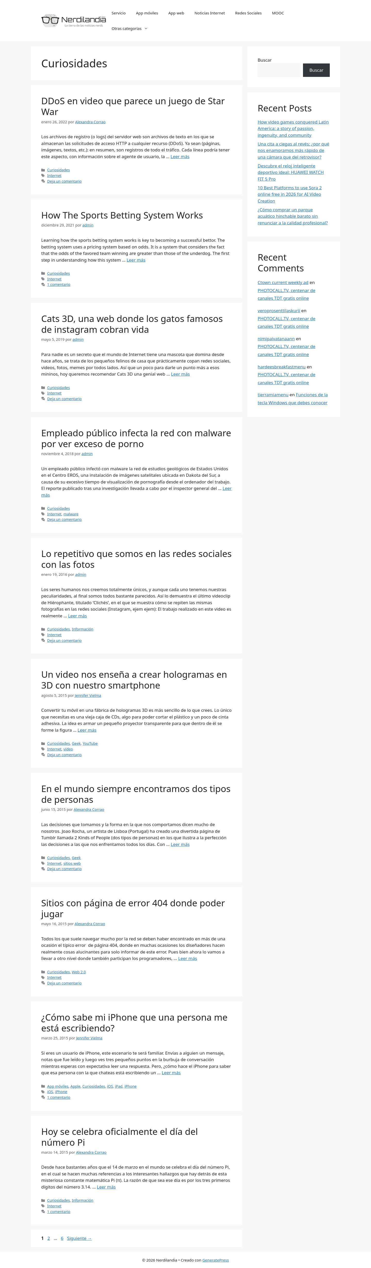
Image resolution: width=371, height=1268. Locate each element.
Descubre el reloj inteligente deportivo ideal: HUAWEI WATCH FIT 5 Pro (291, 172)
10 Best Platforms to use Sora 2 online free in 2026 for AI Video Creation (290, 194)
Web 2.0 (79, 972)
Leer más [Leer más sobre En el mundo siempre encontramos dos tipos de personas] (180, 844)
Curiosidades (58, 169)
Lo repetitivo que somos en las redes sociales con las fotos (136, 558)
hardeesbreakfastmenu (282, 367)
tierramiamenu (273, 395)
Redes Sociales (248, 12)
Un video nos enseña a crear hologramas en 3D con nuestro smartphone (134, 679)
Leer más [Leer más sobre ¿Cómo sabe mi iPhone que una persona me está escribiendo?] (171, 1073)
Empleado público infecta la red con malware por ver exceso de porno (136, 438)
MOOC (278, 12)
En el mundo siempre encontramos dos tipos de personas (136, 793)
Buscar (265, 60)
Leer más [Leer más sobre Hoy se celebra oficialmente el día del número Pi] (106, 1187)
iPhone (130, 1086)
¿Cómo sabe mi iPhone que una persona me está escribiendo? (134, 1022)
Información (82, 629)
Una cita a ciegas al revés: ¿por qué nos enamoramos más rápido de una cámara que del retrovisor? (293, 150)
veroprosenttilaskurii (279, 310)
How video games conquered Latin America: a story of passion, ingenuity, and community (293, 128)
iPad (118, 1086)
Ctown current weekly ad (283, 282)
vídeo (68, 749)
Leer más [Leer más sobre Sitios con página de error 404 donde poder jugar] (187, 958)
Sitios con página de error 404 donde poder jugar (133, 908)
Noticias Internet (210, 12)
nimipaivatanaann (276, 339)
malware (71, 514)
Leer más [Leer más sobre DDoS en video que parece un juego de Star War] (180, 156)
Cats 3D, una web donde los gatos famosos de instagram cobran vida (132, 323)
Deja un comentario (64, 181)
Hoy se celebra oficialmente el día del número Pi (119, 1136)
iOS (110, 1086)
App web (176, 12)
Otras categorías (132, 28)
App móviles (147, 12)
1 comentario (58, 284)
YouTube (90, 743)
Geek (76, 743)
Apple (75, 1086)
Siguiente (79, 1238)
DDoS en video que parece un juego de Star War (133, 106)
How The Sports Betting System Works (122, 215)
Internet (54, 175)
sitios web (72, 863)
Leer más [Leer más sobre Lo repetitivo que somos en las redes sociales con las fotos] (77, 616)
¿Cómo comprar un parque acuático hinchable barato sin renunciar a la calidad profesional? (293, 216)
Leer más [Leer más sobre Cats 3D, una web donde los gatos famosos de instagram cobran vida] (180, 374)
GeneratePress (215, 1260)
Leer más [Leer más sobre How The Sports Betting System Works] (136, 260)
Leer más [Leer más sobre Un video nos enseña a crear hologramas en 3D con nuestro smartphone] (87, 730)
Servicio (119, 12)
